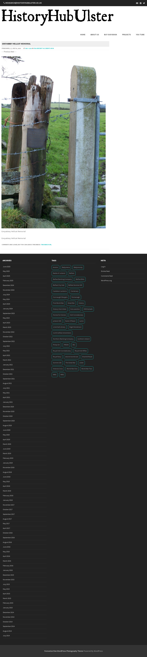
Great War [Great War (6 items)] (71, 303)
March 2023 (7, 327)
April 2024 (6, 304)
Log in (103, 267)
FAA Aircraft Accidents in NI (44, 48)
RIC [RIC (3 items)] (74, 345)
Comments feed (107, 276)
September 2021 (9, 379)
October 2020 (7, 416)
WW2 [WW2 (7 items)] (62, 375)
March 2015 (7, 598)
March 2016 (7, 561)
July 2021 (6, 388)
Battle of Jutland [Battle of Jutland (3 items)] (59, 273)
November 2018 (8, 467)
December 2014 (8, 612)
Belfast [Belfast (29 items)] (71, 273)
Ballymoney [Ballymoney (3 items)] (78, 267)
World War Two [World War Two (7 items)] (86, 369)
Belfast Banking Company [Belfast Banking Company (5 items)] (62, 279)
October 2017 (7, 509)
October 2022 (7, 337)
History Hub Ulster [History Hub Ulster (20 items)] (59, 309)
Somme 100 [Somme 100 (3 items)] (57, 363)
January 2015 (8, 608)
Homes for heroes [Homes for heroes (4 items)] (59, 315)
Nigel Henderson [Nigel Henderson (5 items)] (75, 327)
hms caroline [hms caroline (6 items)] (75, 309)
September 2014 (9, 626)
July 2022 (6, 346)
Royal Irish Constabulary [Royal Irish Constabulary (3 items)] (62, 351)
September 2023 (9, 313)
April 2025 (6, 276)
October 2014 (7, 622)
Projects (126, 34)
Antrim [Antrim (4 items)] (55, 267)
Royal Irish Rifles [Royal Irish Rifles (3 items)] (81, 351)
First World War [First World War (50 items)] (58, 303)
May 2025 (6, 271)
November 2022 (8, 332)
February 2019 (8, 458)
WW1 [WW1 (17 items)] (54, 375)
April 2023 (6, 323)
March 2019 (7, 453)
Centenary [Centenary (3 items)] (74, 291)
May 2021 (6, 393)
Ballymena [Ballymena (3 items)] (66, 267)
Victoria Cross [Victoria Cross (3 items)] (58, 369)
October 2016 (7, 533)
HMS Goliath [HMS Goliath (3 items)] (88, 309)
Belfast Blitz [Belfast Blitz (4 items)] (80, 279)
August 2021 (7, 383)
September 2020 (9, 421)
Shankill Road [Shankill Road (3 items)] (87, 357)
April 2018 (6, 486)
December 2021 (8, 369)
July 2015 (6, 584)
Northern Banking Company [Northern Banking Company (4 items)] (63, 339)
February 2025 (8, 281)
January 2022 (8, 365)
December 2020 (8, 407)
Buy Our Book (110, 34)
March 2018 (7, 491)
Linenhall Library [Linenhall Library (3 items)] (59, 327)
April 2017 (6, 528)
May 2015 (6, 589)
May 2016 (6, 552)
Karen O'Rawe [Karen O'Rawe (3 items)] (70, 321)
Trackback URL (46, 245)
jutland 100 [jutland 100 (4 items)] (57, 321)
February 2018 (8, 496)
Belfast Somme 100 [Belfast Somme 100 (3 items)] (75, 285)
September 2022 (9, 341)
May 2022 (6, 351)
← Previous (5, 52)
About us (94, 34)
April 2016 (6, 556)
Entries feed (105, 271)
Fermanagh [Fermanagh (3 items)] (75, 297)
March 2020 (7, 444)
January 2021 (8, 402)
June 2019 (6, 449)
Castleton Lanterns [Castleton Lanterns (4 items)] (60, 291)
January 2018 (8, 500)
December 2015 (8, 575)
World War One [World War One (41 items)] (72, 369)
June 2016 (6, 547)
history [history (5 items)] (81, 303)
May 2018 (6, 482)
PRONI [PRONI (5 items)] (66, 345)
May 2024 (6, 299)
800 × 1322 (28, 48)
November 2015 (8, 580)
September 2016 (9, 538)
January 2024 (8, 309)
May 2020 (6, 435)
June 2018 (6, 477)
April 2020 (6, 440)
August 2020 (7, 425)
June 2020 (6, 430)
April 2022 (6, 355)
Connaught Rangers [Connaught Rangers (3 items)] (60, 297)
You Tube (140, 34)
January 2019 (8, 463)
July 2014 (6, 636)
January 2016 (8, 570)
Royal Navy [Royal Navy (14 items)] (57, 357)
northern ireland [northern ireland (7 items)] (84, 339)
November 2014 (8, 617)
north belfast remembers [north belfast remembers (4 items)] (62, 333)
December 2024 (8, 285)
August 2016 (7, 542)
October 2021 (7, 374)
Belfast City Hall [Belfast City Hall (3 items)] (58, 285)
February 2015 (8, 603)
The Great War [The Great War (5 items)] (70, 363)
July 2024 (6, 295)
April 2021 (6, 397)
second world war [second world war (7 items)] (71, 357)
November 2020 (8, 411)
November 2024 (8, 290)
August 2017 (7, 519)
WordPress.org (106, 281)
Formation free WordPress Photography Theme (63, 651)
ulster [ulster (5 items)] (81, 363)
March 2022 (7, 360)
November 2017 (8, 505)
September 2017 (9, 514)
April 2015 (6, 594)
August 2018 (7, 472)
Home (82, 34)
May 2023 (6, 318)
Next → (14, 52)
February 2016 (8, 566)
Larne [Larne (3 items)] (81, 321)
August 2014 (7, 631)
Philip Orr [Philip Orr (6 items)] (56, 345)
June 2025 (6, 267)
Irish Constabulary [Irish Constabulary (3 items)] (76, 315)
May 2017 (6, 524)
